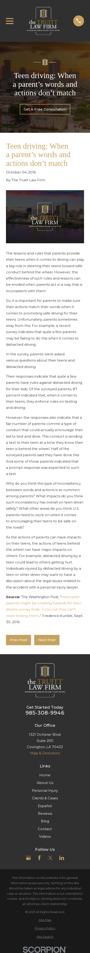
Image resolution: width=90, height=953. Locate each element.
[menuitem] (45, 920)
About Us (45, 782)
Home (45, 775)
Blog (45, 821)
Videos (45, 836)
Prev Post (18, 640)
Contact (45, 829)
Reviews (45, 813)
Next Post (47, 640)
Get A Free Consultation (45, 109)
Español (45, 806)
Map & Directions (45, 753)
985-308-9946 (45, 712)
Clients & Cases (45, 798)
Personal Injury (45, 790)
